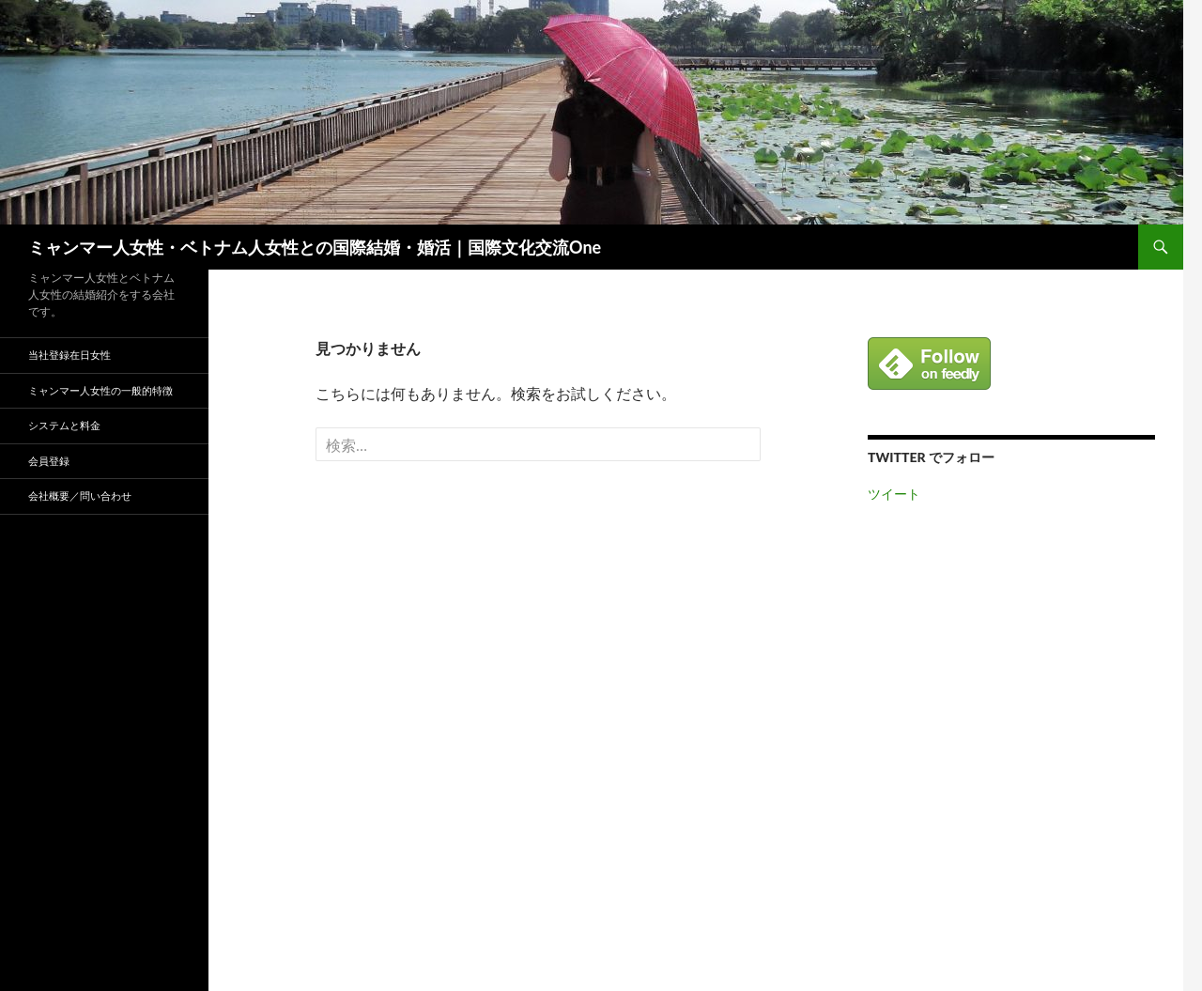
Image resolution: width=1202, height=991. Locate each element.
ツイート (894, 494)
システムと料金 (64, 425)
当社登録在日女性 (69, 354)
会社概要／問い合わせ (79, 495)
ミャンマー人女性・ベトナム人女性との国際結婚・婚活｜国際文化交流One (314, 247)
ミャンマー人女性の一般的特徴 (100, 390)
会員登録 (48, 461)
